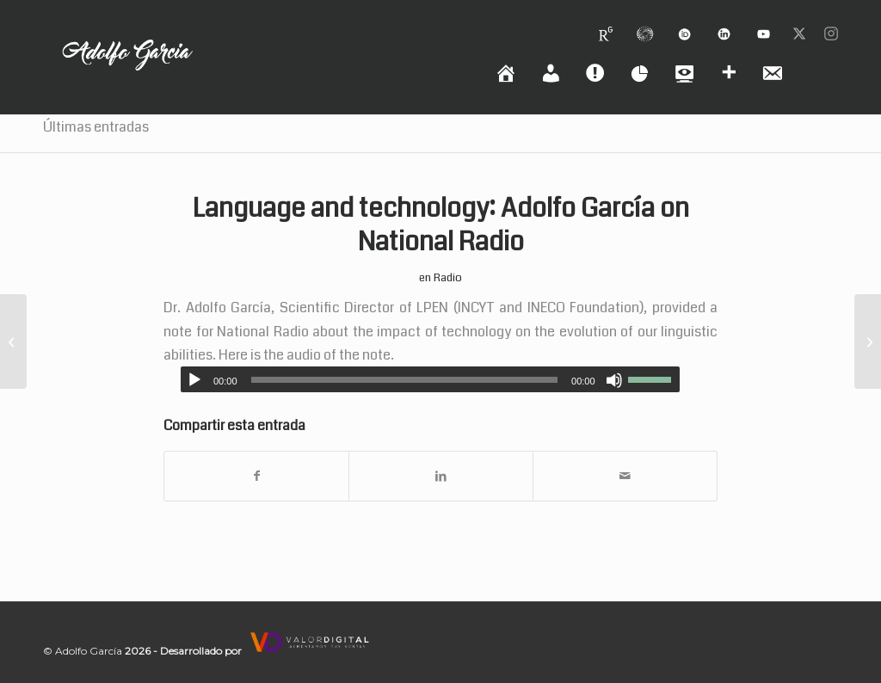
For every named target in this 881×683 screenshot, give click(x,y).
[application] (430, 379)
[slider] (404, 380)
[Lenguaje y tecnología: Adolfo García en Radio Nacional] (13, 341)
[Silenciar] (614, 380)
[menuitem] (605, 27)
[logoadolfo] (127, 75)
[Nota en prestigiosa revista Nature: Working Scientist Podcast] (867, 341)
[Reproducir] (194, 380)
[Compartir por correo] (625, 476)
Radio (448, 277)
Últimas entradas (96, 127)
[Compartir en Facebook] (256, 476)
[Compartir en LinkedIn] (441, 476)
